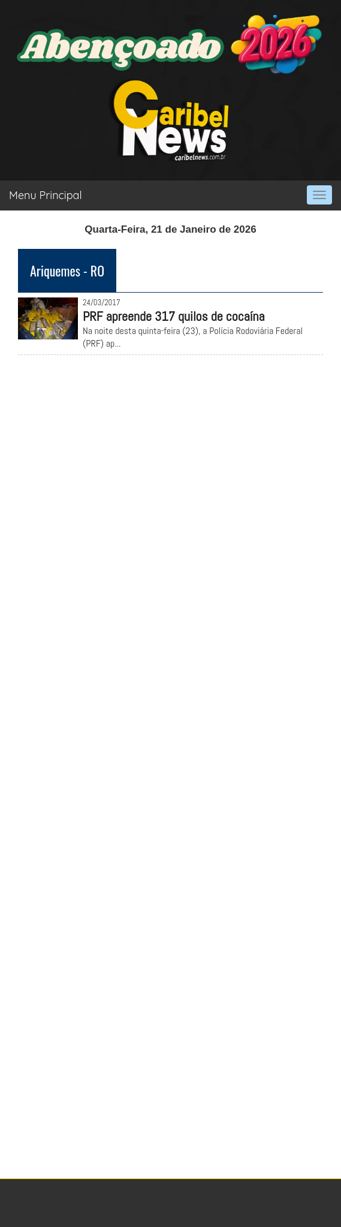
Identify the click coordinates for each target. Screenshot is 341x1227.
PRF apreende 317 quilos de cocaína (174, 316)
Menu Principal (45, 195)
